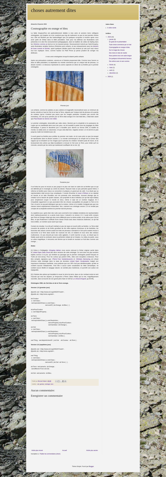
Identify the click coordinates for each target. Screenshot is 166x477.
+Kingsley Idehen (55, 250)
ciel (38, 384)
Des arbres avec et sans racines (119, 61)
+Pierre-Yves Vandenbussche (62, 259)
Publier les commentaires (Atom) (50, 454)
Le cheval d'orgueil (79, 279)
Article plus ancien (92, 450)
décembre (112, 73)
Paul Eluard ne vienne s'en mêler (45, 119)
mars (111, 67)
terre (52, 384)
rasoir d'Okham (83, 193)
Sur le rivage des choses (117, 50)
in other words (111, 28)
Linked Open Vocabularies (79, 261)
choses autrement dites (53, 10)
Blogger (91, 466)
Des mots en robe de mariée (118, 53)
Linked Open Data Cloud (41, 252)
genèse (42, 384)
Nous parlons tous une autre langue (120, 55)
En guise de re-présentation (117, 42)
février (111, 65)
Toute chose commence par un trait (120, 44)
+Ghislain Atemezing (83, 259)
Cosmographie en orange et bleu (119, 47)
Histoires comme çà (40, 44)
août (111, 70)
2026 (109, 76)
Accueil (64, 450)
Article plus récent (37, 450)
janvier (111, 39)
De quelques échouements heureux (120, 58)
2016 (109, 37)
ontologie (47, 384)
